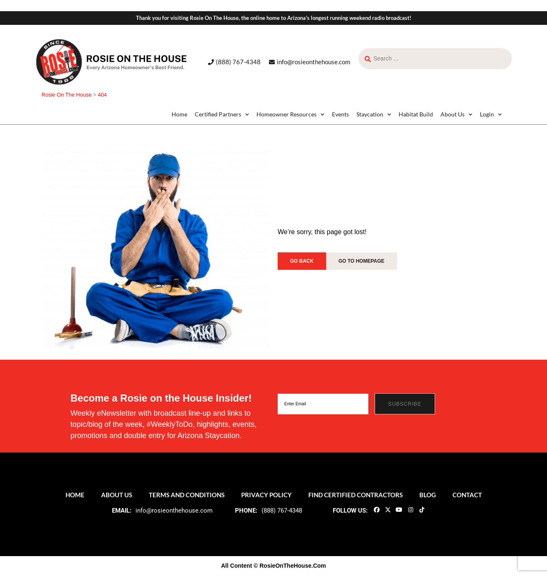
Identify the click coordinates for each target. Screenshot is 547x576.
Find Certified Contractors (355, 495)
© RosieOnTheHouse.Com (290, 565)
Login (491, 114)
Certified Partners (222, 114)
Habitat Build (416, 114)
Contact (467, 495)
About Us (456, 114)
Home (179, 114)
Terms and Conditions (187, 495)
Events (340, 114)
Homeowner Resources (290, 114)
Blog (427, 495)
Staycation (373, 114)
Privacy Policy (266, 495)
